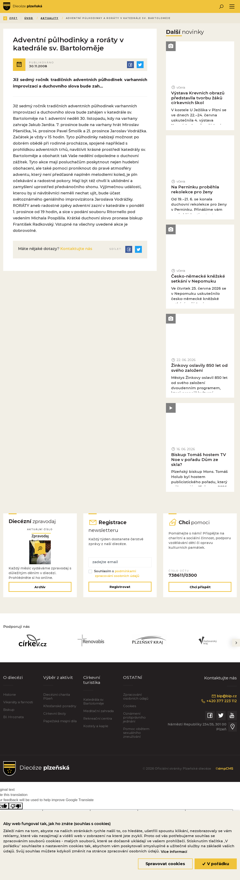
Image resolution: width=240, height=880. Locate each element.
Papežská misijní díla (60, 721)
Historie (9, 694)
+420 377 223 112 (219, 701)
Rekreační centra (97, 718)
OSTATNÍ (132, 677)
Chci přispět (200, 587)
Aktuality (49, 18)
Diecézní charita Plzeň (56, 696)
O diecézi (13, 677)
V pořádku (215, 863)
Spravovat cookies (165, 863)
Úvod (28, 18)
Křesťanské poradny (59, 706)
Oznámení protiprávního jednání (134, 717)
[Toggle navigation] (232, 6)
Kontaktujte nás (75, 249)
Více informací (174, 851)
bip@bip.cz (224, 696)
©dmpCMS (224, 768)
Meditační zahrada (98, 711)
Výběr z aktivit (58, 677)
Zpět (10, 18)
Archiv (39, 587)
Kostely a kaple (95, 726)
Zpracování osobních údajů (135, 696)
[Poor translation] (16, 806)
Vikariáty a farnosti (18, 702)
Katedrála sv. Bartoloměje (93, 701)
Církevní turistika (91, 680)
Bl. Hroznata (13, 717)
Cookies (129, 706)
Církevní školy (54, 713)
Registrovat (120, 587)
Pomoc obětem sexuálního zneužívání (136, 733)
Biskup (8, 710)
